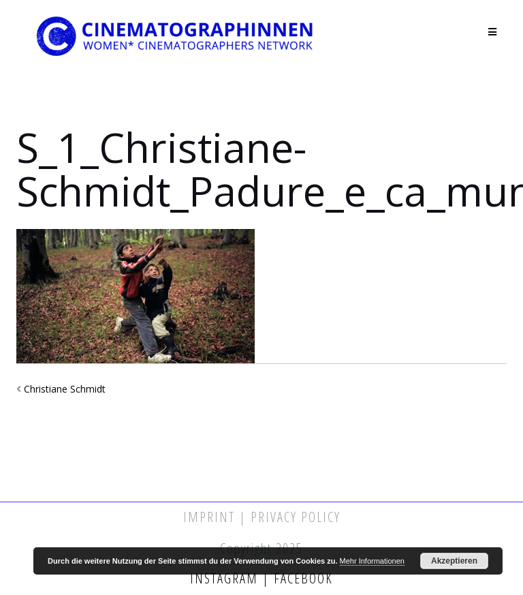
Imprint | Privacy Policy (261, 517)
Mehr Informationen (372, 561)
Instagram (226, 578)
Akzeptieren (454, 561)
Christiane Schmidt (65, 388)
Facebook (301, 578)
